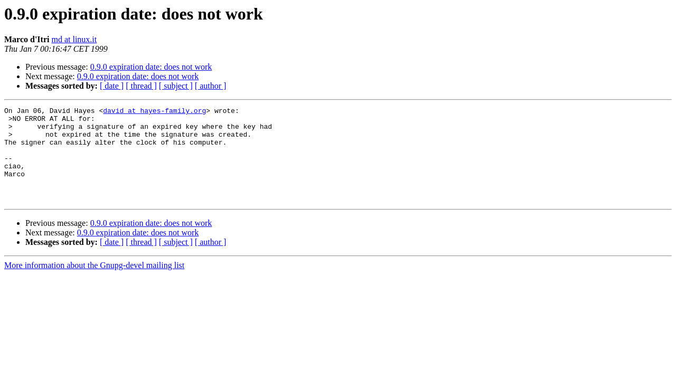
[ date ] (112, 85)
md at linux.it (74, 39)
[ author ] (211, 85)
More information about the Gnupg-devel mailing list (94, 284)
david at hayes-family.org (154, 112)
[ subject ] (176, 85)
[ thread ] (141, 85)
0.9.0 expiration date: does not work (151, 66)
